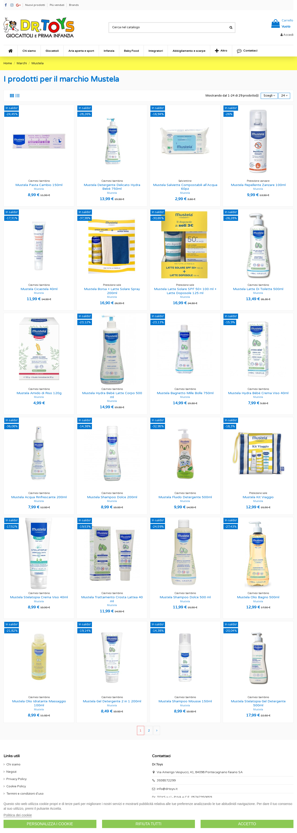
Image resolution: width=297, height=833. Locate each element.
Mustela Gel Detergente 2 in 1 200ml (112, 701)
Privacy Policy (16, 779)
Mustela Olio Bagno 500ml (258, 597)
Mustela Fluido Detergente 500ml (185, 497)
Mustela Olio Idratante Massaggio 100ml (39, 703)
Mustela (39, 188)
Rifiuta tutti (148, 824)
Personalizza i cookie (50, 824)
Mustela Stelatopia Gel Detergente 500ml (258, 703)
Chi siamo (13, 764)
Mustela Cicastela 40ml (39, 289)
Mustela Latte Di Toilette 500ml (258, 289)
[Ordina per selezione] (269, 96)
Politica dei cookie (18, 815)
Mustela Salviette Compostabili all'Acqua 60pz (185, 187)
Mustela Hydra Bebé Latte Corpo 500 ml (112, 395)
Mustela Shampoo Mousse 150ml (185, 701)
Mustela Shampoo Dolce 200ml (112, 497)
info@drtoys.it (167, 789)
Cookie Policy (16, 786)
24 (284, 95)
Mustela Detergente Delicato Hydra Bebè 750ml (112, 187)
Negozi (11, 772)
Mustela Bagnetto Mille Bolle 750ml (185, 393)
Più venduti (57, 5)
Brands (74, 5)
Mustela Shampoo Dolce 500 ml (185, 597)
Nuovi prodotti (35, 5)
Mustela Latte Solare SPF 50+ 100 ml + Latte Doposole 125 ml (185, 291)
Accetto (247, 824)
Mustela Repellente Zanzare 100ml (258, 185)
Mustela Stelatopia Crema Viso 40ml (39, 597)
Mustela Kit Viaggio (258, 497)
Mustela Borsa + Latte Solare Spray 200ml (112, 291)
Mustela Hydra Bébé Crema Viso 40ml (258, 393)
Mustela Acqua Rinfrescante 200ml (39, 497)
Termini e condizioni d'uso (25, 794)
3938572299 (166, 780)
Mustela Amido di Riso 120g (39, 393)
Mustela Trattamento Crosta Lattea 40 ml (112, 599)
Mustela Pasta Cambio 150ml (38, 185)
